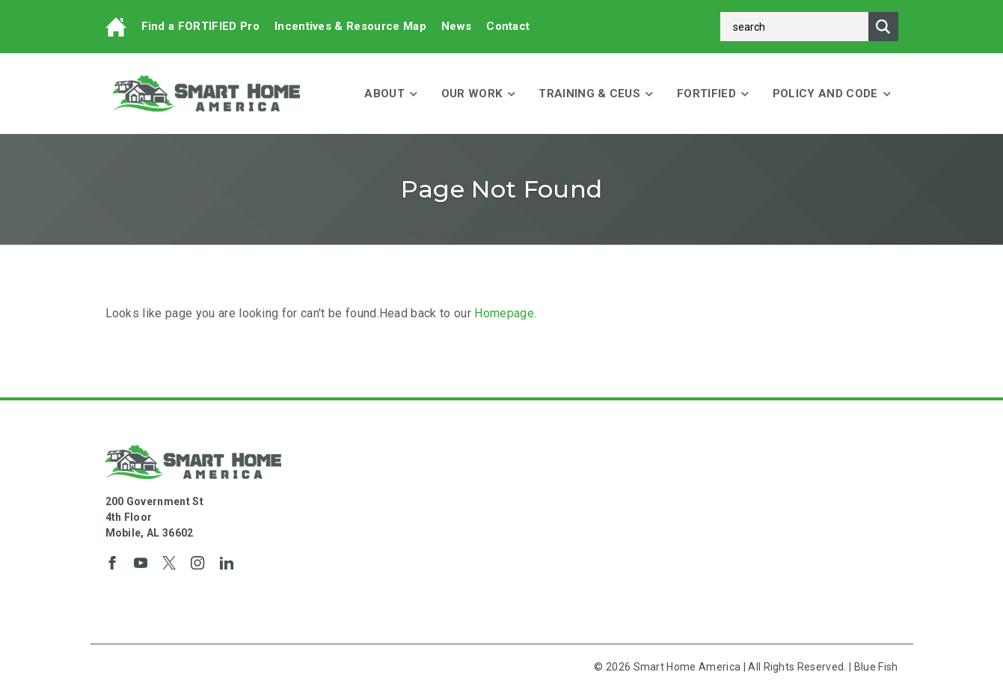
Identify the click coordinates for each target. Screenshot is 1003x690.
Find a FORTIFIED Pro (200, 26)
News (456, 26)
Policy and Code (832, 93)
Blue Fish (876, 667)
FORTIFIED (713, 93)
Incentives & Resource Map (350, 26)
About (390, 93)
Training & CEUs (596, 93)
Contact (508, 26)
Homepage (504, 313)
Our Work (478, 93)
